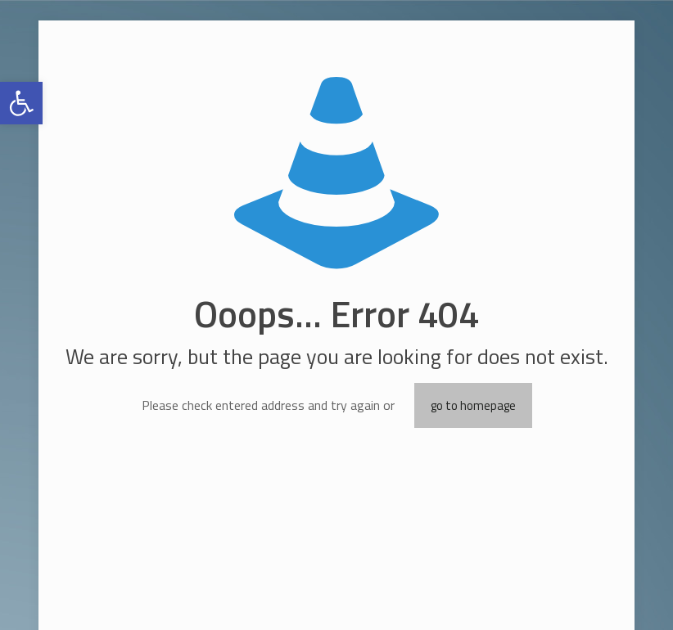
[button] (21, 103)
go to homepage (473, 405)
